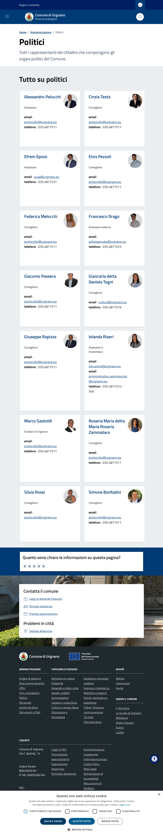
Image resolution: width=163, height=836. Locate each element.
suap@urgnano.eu (46, 176)
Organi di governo (30, 678)
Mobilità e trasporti (95, 693)
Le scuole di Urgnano (128, 713)
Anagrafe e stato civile (65, 688)
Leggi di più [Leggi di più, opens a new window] (125, 804)
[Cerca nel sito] (140, 17)
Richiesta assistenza (63, 774)
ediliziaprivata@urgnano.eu (107, 241)
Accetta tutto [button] (82, 821)
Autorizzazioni (60, 698)
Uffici (22, 688)
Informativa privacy (95, 759)
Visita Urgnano (125, 723)
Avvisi (119, 688)
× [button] (159, 794)
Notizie (120, 678)
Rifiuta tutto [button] (110, 821)
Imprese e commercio (96, 688)
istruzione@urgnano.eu (105, 366)
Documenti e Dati (29, 712)
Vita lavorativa (92, 722)
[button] (154, 758)
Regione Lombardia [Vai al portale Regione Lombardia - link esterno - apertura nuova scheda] (29, 5)
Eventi (120, 727)
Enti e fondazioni (29, 693)
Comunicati (123, 683)
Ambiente (57, 683)
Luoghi (120, 732)
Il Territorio (122, 708)
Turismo (88, 717)
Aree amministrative (31, 683)
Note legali (90, 769)
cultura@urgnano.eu (113, 302)
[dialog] (81, 813)
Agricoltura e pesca (63, 678)
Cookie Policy (92, 764)
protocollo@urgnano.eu (40, 122)
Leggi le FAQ (58, 749)
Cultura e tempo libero (65, 707)
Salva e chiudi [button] (53, 821)
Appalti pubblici (60, 693)
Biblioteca (122, 718)
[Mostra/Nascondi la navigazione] (7, 16)
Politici (23, 698)
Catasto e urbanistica (64, 702)
